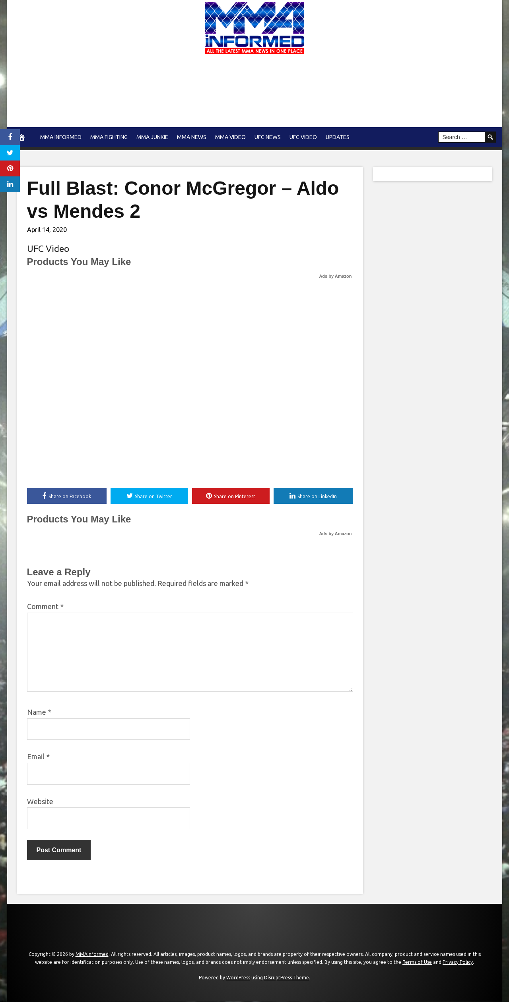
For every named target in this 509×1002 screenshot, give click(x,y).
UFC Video (303, 137)
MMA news (191, 137)
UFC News (267, 137)
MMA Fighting (109, 137)
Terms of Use (417, 962)
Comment (45, 607)
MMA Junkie (152, 137)
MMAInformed (92, 954)
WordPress (238, 978)
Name (39, 712)
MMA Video (230, 137)
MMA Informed (61, 137)
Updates (338, 137)
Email (38, 757)
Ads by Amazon (335, 276)
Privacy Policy (458, 962)
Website (40, 801)
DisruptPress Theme (286, 978)
